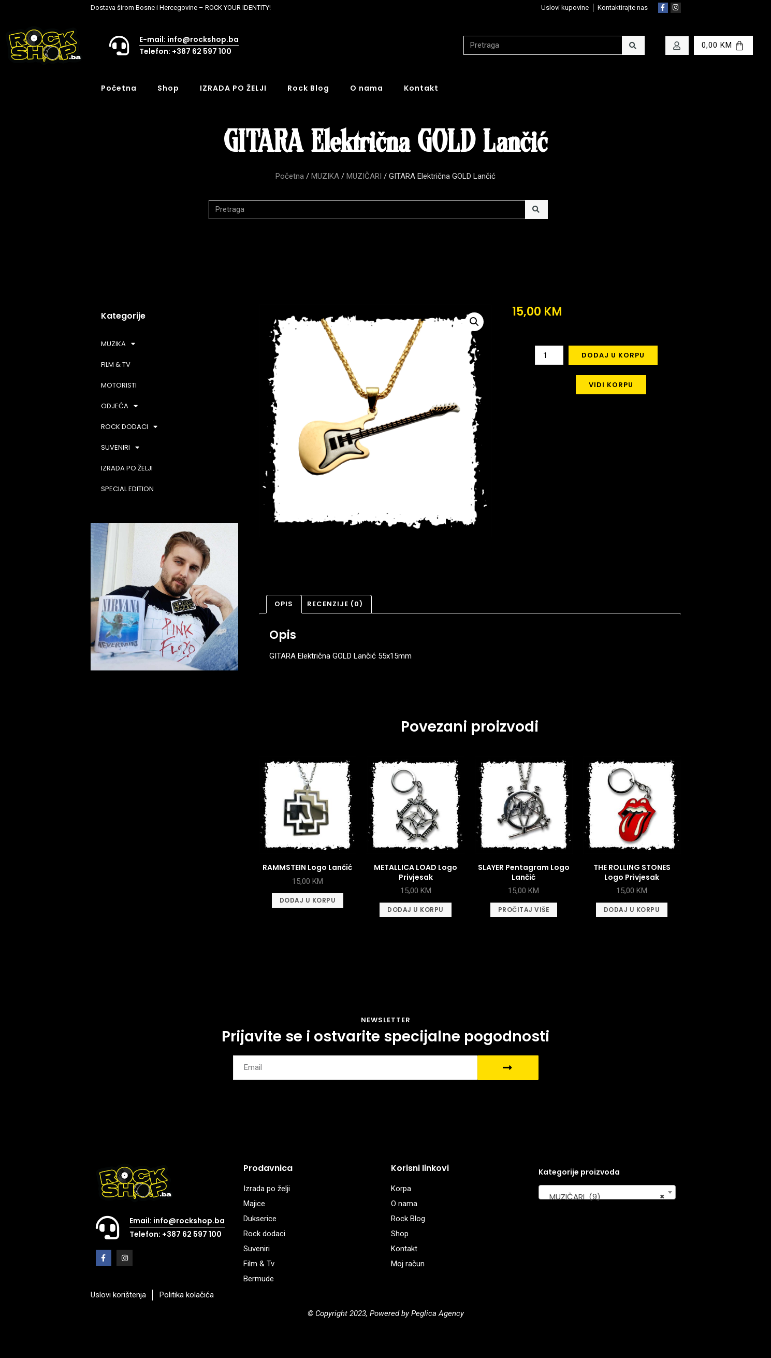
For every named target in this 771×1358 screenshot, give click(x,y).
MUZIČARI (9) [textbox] (604, 1197)
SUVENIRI (120, 447)
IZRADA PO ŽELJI (233, 88)
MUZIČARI (364, 176)
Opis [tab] (283, 604)
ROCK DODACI (129, 426)
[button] (474, 321)
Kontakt (421, 88)
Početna (119, 88)
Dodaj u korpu (613, 355)
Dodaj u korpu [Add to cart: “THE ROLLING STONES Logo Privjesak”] (632, 909)
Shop (168, 88)
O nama (366, 88)
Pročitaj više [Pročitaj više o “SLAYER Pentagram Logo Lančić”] (524, 909)
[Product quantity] (549, 355)
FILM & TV (115, 364)
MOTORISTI (119, 385)
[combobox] (607, 1192)
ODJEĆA (119, 405)
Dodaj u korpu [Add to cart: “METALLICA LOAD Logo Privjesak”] (415, 909)
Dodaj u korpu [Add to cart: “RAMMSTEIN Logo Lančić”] (308, 900)
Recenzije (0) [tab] (335, 604)
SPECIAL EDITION (127, 489)
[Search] (633, 45)
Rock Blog (308, 88)
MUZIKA (325, 176)
